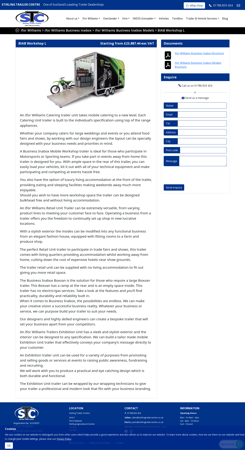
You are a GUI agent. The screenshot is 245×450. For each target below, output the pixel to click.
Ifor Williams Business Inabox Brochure (199, 53)
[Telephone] (202, 124)
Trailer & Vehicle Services (201, 18)
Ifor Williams (90, 18)
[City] (202, 142)
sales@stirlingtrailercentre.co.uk (147, 417)
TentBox (177, 18)
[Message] (203, 161)
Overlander (110, 18)
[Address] (202, 133)
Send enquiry (174, 188)
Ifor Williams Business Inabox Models (124, 30)
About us (71, 18)
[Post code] (203, 151)
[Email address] (202, 115)
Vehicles (164, 18)
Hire (125, 18)
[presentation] (189, 175)
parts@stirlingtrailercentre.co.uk (147, 422)
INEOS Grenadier (143, 18)
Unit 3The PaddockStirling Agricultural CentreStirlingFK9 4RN (82, 424)
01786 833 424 (134, 413)
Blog (225, 18)
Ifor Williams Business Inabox (68, 30)
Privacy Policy (64, 438)
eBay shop (194, 5)
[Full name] (202, 106)
